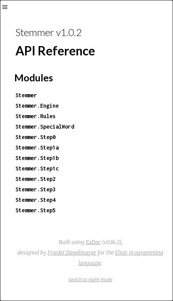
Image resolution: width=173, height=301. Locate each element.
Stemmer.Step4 (35, 199)
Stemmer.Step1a (37, 147)
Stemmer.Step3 (35, 189)
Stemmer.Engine (37, 105)
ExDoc (93, 242)
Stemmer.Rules (35, 116)
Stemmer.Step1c (37, 168)
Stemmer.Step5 (35, 210)
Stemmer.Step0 (35, 137)
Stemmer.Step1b (37, 158)
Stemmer (26, 95)
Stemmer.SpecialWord (44, 126)
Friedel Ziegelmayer (72, 252)
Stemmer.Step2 (35, 178)
